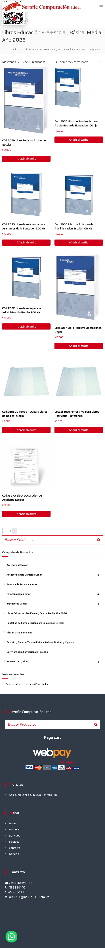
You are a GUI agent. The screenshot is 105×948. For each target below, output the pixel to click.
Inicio (16, 49)
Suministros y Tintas (55, 661)
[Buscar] (99, 540)
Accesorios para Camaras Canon (55, 574)
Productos (15, 829)
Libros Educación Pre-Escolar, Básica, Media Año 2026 (54, 49)
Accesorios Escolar (17, 565)
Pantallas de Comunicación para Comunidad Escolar (35, 623)
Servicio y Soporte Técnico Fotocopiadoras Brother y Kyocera (40, 642)
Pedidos (14, 841)
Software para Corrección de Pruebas (27, 652)
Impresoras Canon (55, 603)
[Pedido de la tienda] (79, 62)
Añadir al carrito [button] (26, 158)
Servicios (14, 835)
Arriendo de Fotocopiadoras (22, 584)
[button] (11, 936)
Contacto (14, 848)
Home (12, 823)
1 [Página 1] (10, 531)
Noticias (14, 854)
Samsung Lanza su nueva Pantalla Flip (27, 684)
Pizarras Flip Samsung (19, 632)
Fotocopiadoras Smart (55, 594)
